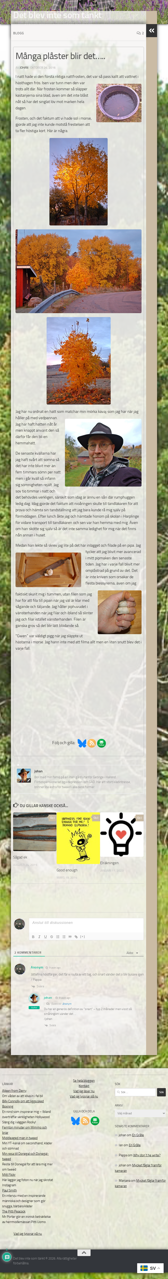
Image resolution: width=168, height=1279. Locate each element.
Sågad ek (20, 864)
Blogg (18, 40)
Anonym (66, 1010)
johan (24, 74)
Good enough (67, 876)
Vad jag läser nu (83, 1098)
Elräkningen (109, 869)
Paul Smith (9, 1197)
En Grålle (138, 1142)
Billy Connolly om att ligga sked (23, 1108)
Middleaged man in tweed (20, 1144)
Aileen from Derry (14, 1097)
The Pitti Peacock (13, 1218)
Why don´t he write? (147, 1162)
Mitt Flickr (9, 1181)
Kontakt (84, 1092)
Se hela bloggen (84, 1087)
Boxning (7, 1113)
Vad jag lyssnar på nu (28, 1240)
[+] (82, 943)
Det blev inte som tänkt (57, 15)
